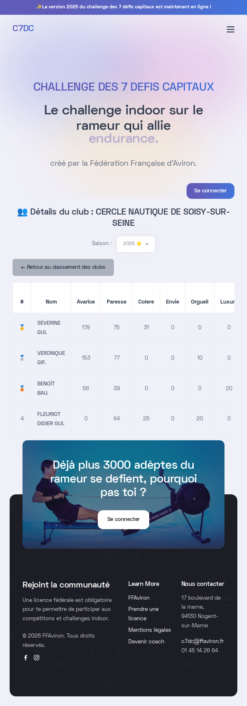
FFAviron (139, 598)
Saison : (102, 243)
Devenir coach (146, 642)
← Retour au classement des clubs (63, 267)
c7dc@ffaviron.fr (202, 641)
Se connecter (210, 191)
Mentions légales (149, 630)
